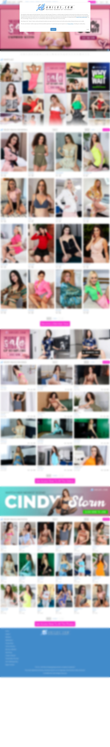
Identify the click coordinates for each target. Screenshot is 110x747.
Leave (88, 29)
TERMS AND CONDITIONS (81, 17)
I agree (53, 29)
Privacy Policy (70, 23)
